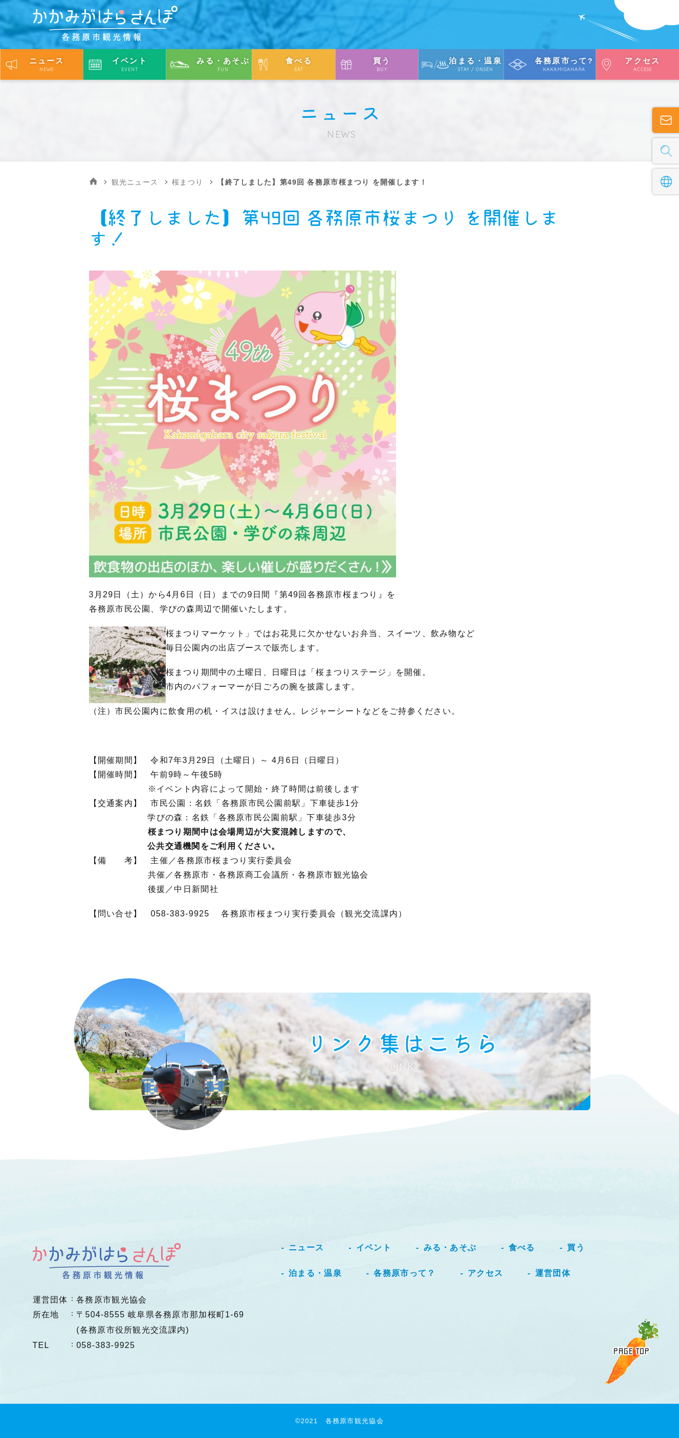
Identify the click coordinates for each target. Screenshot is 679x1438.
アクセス (485, 1273)
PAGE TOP (631, 1351)
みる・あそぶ (450, 1247)
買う (576, 1247)
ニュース (306, 1247)
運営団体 (553, 1273)
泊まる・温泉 (315, 1273)
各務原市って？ (404, 1273)
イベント (373, 1247)
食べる (522, 1247)
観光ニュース (135, 182)
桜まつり (187, 182)
